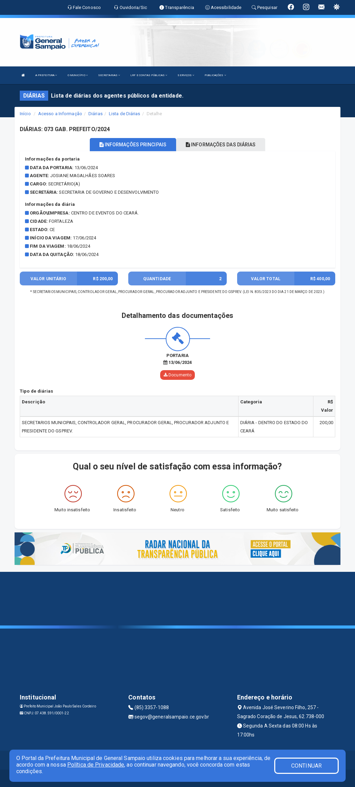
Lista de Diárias (124, 113)
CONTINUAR (306, 765)
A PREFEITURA (46, 75)
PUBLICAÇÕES (215, 75)
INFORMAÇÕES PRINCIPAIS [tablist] (132, 144)
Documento (177, 375)
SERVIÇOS (186, 75)
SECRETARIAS (109, 75)
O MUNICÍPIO (78, 75)
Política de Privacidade (95, 764)
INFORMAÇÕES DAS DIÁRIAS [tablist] (221, 144)
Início (25, 113)
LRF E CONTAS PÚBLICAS (148, 75)
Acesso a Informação (60, 113)
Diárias (95, 113)
